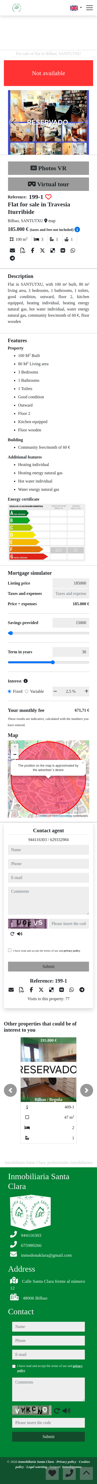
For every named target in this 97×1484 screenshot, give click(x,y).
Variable (37, 691)
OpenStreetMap (62, 815)
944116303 (37, 839)
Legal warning (37, 1467)
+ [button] (15, 747)
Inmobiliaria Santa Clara (36, 1462)
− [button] (15, 755)
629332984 (59, 839)
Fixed (17, 691)
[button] (10, 1090)
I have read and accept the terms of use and (46, 950)
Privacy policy (66, 1462)
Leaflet (43, 815)
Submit (48, 966)
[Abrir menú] (89, 7)
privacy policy (72, 950)
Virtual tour (48, 184)
